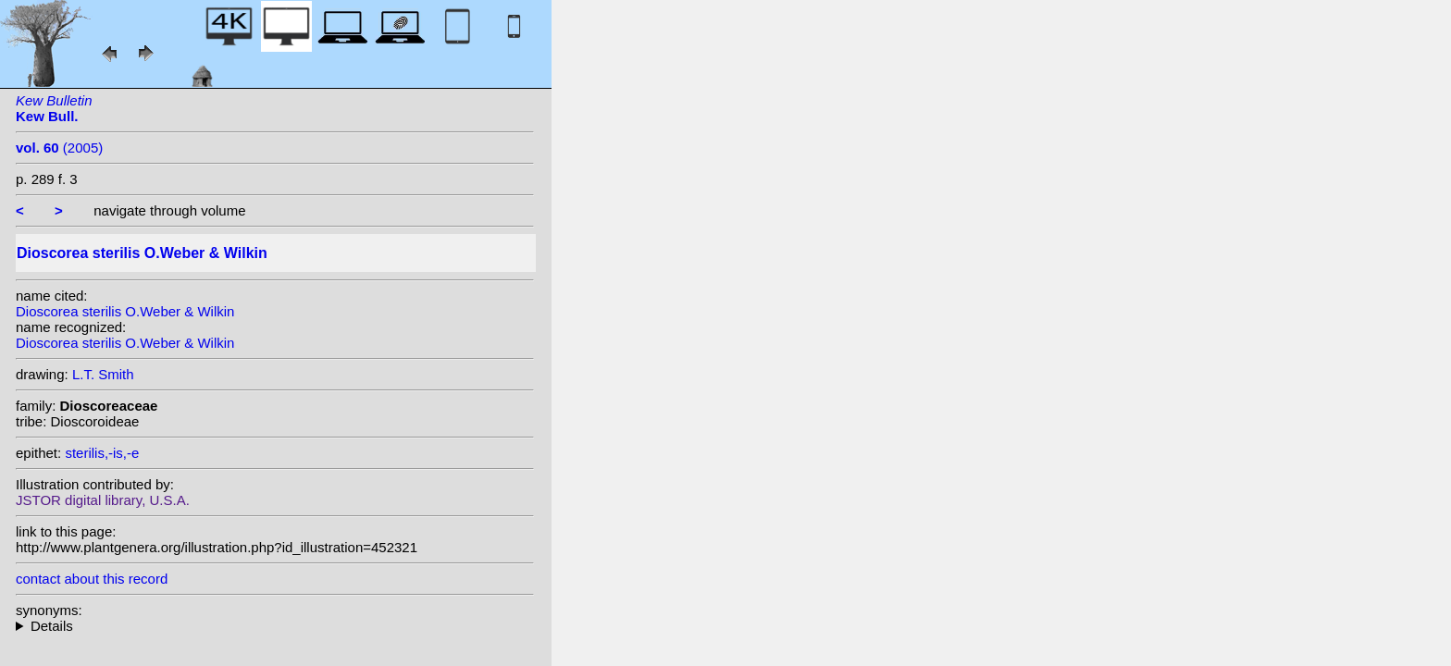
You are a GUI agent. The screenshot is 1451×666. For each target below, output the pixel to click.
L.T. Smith (103, 374)
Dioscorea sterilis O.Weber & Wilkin (125, 311)
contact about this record (91, 578)
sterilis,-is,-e (102, 453)
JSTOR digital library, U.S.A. (103, 500)
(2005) (59, 147)
